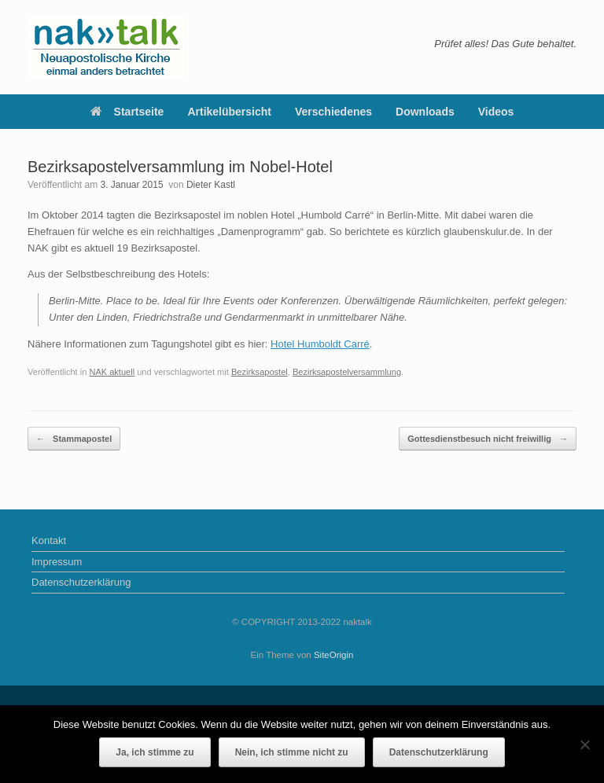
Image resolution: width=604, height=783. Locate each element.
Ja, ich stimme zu (154, 752)
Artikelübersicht (229, 111)
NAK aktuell (111, 372)
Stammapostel (74, 439)
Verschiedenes (333, 111)
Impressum (56, 562)
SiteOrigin (334, 655)
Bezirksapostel (259, 372)
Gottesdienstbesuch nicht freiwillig (487, 439)
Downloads (425, 111)
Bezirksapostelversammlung (347, 372)
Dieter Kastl (210, 184)
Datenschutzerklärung (81, 582)
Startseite (127, 111)
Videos (496, 111)
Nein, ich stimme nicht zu (291, 752)
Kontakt (48, 540)
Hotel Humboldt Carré (320, 344)
